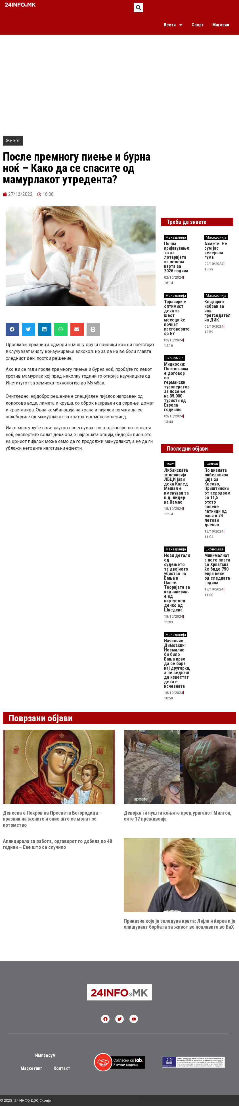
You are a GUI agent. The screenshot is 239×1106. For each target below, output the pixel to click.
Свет (169, 464)
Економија (174, 358)
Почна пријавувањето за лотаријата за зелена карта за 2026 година (176, 257)
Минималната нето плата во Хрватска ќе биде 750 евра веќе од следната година (217, 569)
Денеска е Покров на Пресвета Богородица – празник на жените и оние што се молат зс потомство (52, 819)
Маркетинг (31, 1068)
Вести (173, 25)
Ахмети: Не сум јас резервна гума (215, 250)
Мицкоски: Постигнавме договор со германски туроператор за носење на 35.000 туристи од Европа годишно (177, 386)
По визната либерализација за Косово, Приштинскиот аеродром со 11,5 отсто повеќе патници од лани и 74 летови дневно (217, 497)
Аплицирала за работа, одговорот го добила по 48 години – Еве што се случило (57, 844)
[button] (138, 7)
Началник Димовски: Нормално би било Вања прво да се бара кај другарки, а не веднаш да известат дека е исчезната (177, 663)
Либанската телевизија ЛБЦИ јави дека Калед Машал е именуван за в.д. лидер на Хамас (176, 486)
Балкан (212, 464)
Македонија (175, 237)
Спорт (198, 25)
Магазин (220, 25)
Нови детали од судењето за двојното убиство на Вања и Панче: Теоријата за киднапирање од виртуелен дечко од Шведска (177, 583)
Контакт (62, 1068)
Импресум (45, 1055)
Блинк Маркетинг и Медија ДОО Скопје (197, 1098)
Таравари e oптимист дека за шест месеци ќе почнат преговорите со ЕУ (177, 317)
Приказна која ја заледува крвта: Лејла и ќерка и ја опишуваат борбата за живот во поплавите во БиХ (179, 924)
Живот (13, 140)
